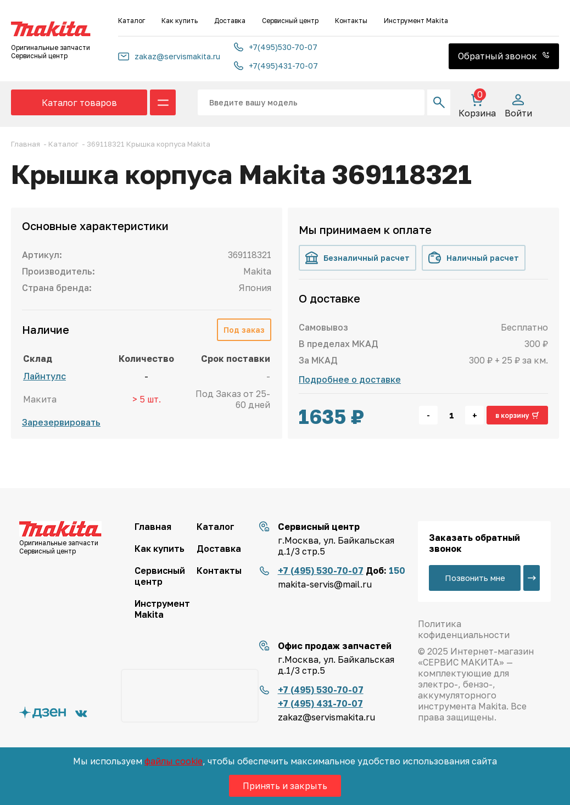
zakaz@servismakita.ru (169, 56)
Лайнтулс (44, 376)
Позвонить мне (475, 578)
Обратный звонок (504, 56)
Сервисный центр (290, 20)
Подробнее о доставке (350, 379)
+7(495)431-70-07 (276, 65)
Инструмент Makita (416, 20)
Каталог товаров (79, 102)
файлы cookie (173, 761)
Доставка (229, 20)
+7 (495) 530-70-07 (321, 570)
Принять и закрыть (285, 785)
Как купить (179, 20)
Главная (153, 526)
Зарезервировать (61, 422)
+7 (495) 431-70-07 (320, 703)
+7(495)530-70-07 (275, 47)
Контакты (351, 20)
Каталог (131, 20)
